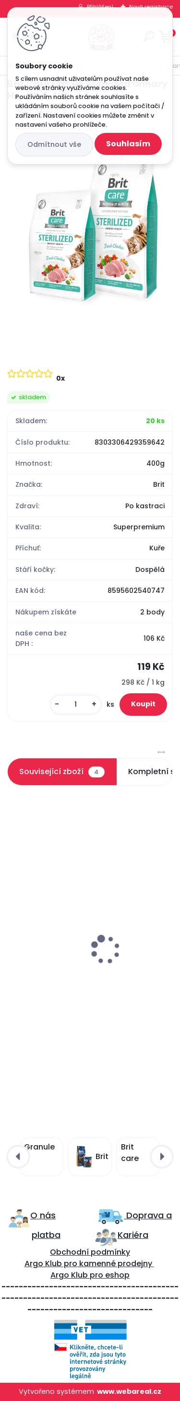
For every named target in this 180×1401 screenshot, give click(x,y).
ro (73, 1263)
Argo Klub (43, 1263)
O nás (43, 1215)
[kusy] (75, 704)
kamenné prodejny (114, 1263)
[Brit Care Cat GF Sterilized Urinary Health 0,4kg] (90, 227)
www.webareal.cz (129, 1391)
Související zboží (61, 771)
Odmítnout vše (54, 144)
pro (96, 1275)
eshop (116, 1275)
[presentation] (14, 927)
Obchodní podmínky (90, 1252)
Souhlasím (128, 143)
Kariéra (133, 1235)
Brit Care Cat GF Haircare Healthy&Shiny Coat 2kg (88, 975)
